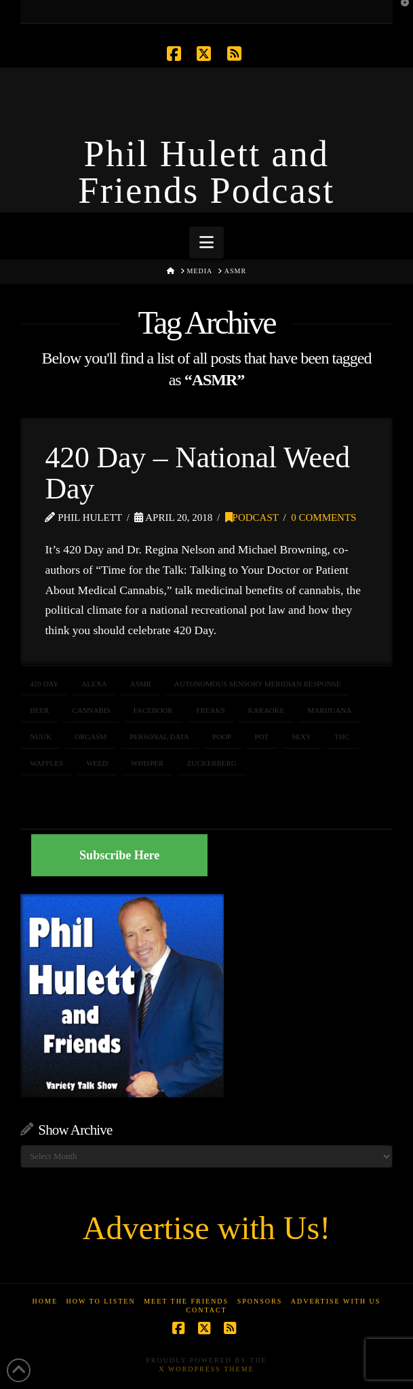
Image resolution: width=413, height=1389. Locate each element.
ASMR (140, 684)
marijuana (330, 710)
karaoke (266, 710)
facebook (153, 710)
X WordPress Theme (206, 1369)
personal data (159, 736)
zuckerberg (211, 763)
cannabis (91, 710)
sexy (301, 736)
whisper (147, 763)
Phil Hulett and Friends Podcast (206, 172)
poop (221, 736)
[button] (206, 242)
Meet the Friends (186, 1301)
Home (45, 1301)
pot (261, 736)
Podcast (252, 517)
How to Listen (101, 1301)
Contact (206, 1310)
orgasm (90, 736)
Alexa (93, 684)
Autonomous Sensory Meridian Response (257, 684)
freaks (210, 710)
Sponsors (260, 1301)
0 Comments (323, 517)
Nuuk (41, 736)
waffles (46, 763)
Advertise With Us (336, 1301)
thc (341, 736)
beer (39, 710)
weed (97, 763)
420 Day (44, 684)
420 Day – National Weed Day (197, 473)
